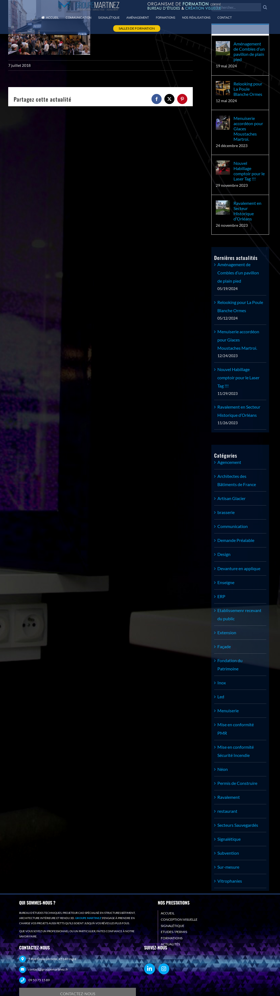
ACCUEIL (167, 913)
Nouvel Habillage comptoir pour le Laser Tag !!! (249, 170)
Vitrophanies (229, 880)
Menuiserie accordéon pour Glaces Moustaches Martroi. (248, 129)
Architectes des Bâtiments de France (236, 480)
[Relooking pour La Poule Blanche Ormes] (223, 85)
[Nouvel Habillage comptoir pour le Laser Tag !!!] (223, 164)
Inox (221, 682)
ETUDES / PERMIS (174, 932)
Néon (222, 769)
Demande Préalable (235, 540)
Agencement (229, 462)
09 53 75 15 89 (39, 980)
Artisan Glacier (231, 498)
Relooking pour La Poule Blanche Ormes (248, 89)
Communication (232, 526)
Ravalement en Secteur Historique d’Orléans (247, 210)
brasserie (226, 512)
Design (224, 554)
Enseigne (225, 582)
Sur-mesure (228, 866)
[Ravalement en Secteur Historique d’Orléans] (223, 204)
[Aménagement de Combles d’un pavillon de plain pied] (223, 45)
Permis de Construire (237, 783)
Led (220, 696)
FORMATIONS (171, 938)
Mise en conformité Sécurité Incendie (235, 751)
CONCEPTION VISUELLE (179, 919)
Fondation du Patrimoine (230, 664)
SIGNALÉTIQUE (172, 926)
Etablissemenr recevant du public (239, 614)
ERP (221, 596)
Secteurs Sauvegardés (237, 825)
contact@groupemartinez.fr (48, 969)
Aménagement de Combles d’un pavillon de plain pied (249, 51)
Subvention (228, 853)
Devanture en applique (238, 568)
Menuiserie (228, 710)
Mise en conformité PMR (235, 728)
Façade (224, 646)
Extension (226, 632)
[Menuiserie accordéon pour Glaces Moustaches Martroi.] (223, 119)
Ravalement (228, 797)
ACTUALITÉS (170, 944)
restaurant (227, 811)
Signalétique (229, 839)
